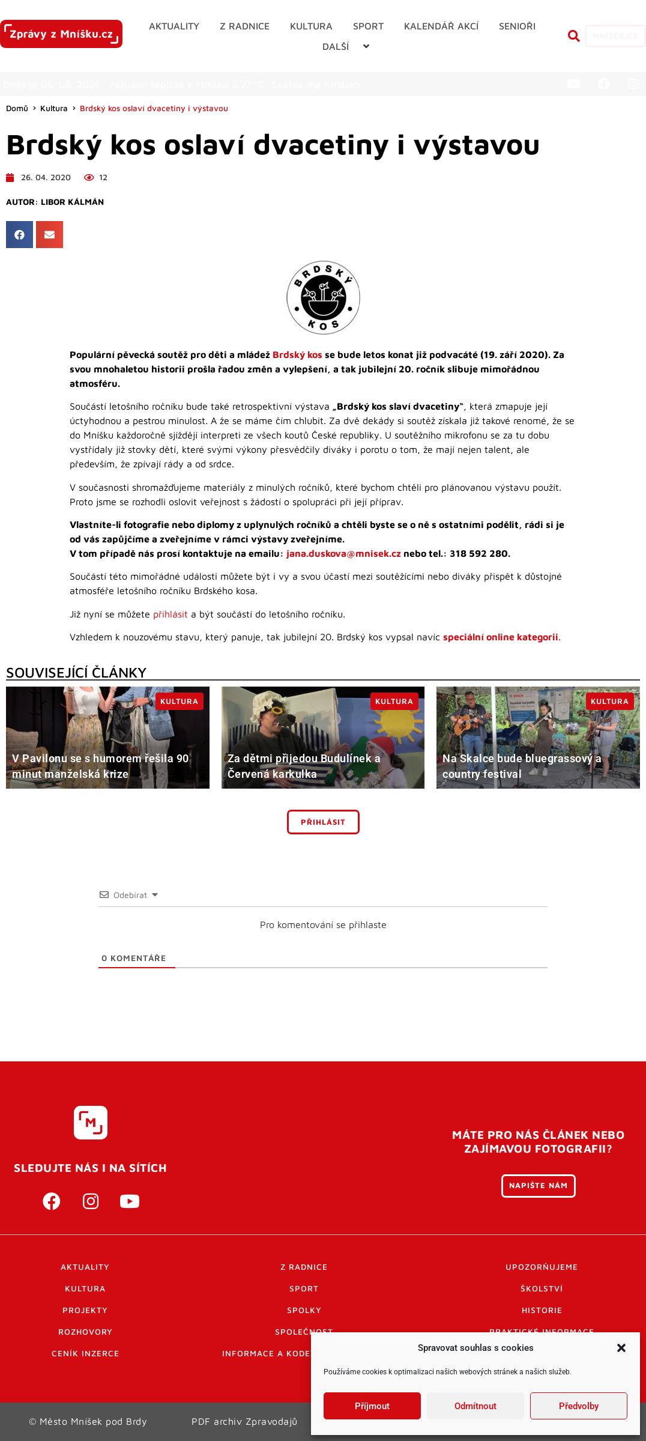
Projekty (85, 1310)
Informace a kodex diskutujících (304, 1353)
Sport (304, 1288)
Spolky (304, 1310)
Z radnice (304, 1267)
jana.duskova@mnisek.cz (343, 553)
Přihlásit (323, 822)
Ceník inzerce (85, 1353)
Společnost (304, 1331)
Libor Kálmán (72, 202)
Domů (17, 108)
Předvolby (579, 1406)
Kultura (54, 108)
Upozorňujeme (542, 1267)
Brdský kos (297, 354)
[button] (621, 1348)
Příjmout (372, 1406)
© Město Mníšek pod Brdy (88, 1421)
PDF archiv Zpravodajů (245, 1421)
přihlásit (170, 613)
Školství (542, 1288)
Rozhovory (85, 1331)
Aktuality (85, 1267)
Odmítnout (475, 1406)
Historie (542, 1310)
